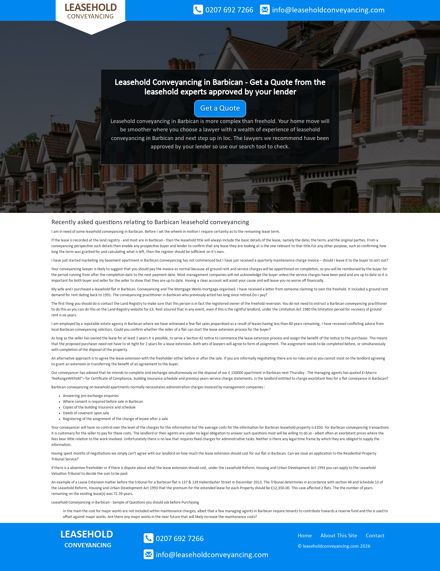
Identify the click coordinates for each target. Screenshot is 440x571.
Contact (375, 536)
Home (305, 536)
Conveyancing (90, 11)
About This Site (339, 536)
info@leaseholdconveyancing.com (328, 10)
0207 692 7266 (229, 10)
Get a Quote (220, 109)
